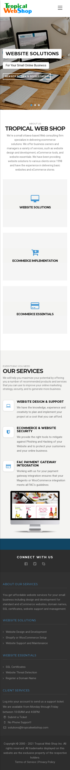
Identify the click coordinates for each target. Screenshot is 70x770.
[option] (35, 63)
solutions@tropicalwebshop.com (25, 727)
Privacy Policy (46, 762)
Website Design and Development (26, 632)
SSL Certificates (16, 667)
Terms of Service (25, 762)
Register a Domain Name (21, 678)
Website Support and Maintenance (27, 643)
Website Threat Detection (21, 672)
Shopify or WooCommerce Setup (26, 637)
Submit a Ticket (15, 717)
